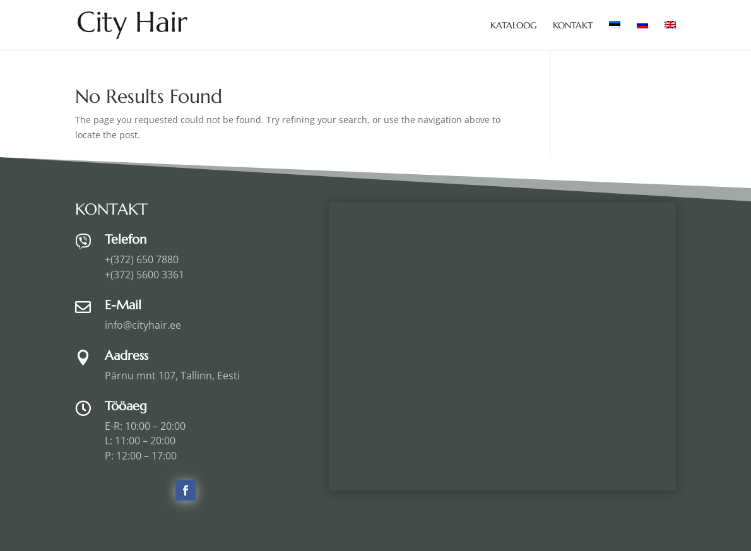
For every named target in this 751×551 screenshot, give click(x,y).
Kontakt (573, 26)
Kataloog (513, 26)
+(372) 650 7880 (142, 259)
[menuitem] (614, 35)
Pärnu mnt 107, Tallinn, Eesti (172, 375)
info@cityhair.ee (143, 325)
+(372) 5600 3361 (144, 274)
